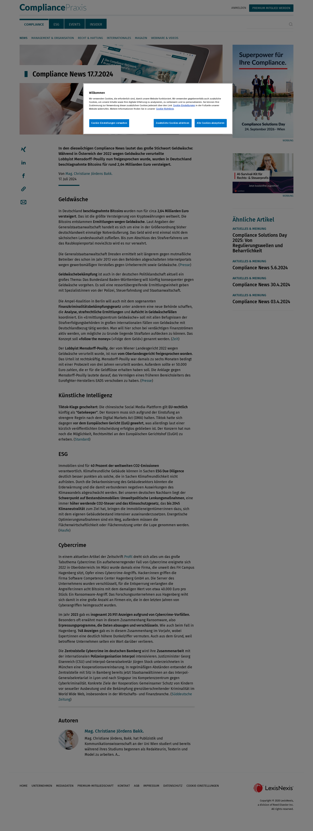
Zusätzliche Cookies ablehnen (172, 123)
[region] (158, 108)
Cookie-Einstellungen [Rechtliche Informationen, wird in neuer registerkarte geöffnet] (184, 105)
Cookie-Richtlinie (165, 108)
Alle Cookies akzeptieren (211, 123)
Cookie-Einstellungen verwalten (109, 123)
